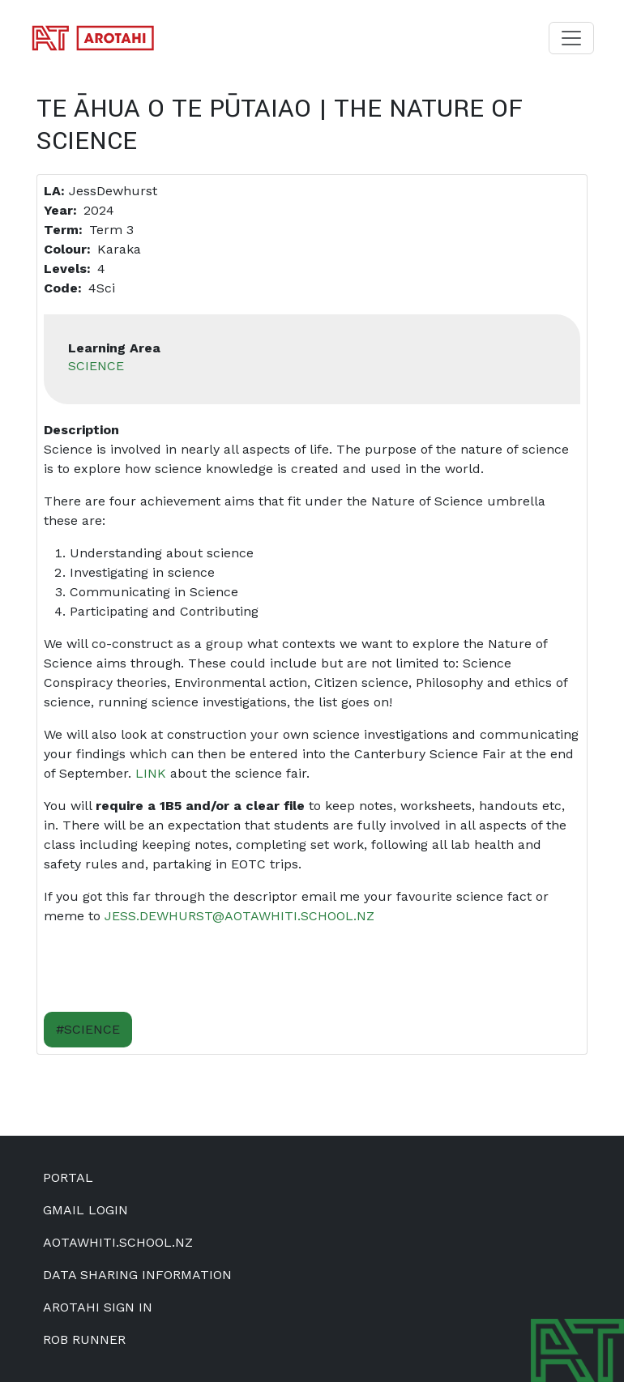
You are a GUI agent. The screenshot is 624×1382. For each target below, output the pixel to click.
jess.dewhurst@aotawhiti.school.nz (239, 915)
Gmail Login (85, 1210)
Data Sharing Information (137, 1274)
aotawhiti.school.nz (118, 1242)
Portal (68, 1177)
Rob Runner (84, 1339)
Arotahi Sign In (97, 1307)
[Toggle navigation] (571, 38)
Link (150, 773)
